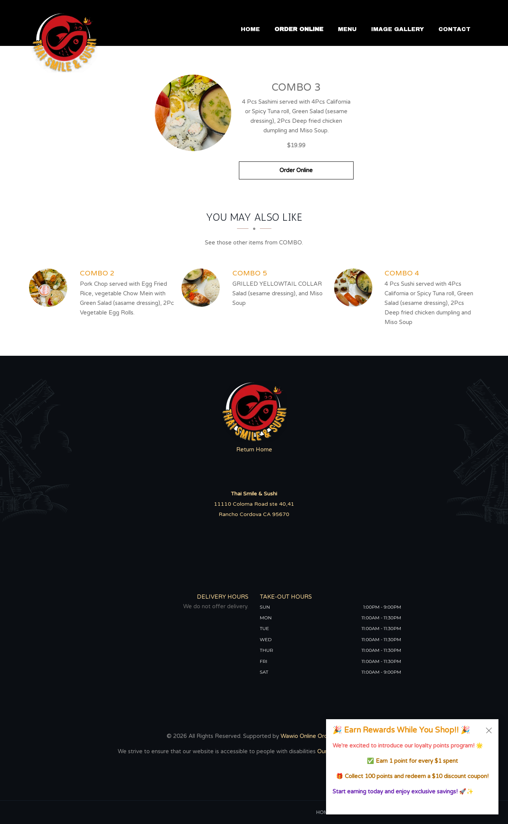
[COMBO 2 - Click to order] (50, 288)
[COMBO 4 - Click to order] (355, 288)
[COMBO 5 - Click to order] (203, 288)
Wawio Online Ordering (311, 736)
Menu (347, 29)
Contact (454, 29)
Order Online (298, 29)
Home (250, 29)
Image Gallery (397, 29)
